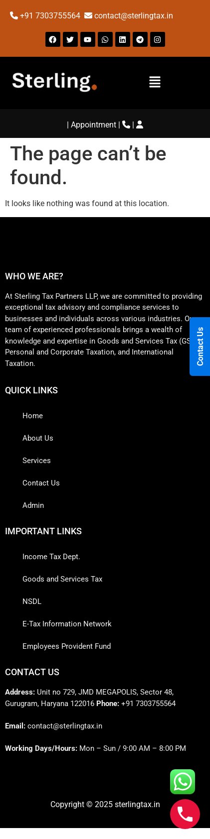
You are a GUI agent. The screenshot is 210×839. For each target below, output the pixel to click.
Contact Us (41, 483)
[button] (155, 83)
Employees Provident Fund (66, 646)
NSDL (31, 601)
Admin (33, 505)
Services (36, 460)
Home (32, 415)
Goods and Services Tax (62, 579)
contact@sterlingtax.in (133, 15)
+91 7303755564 (51, 15)
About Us (37, 438)
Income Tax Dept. (51, 556)
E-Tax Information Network (67, 623)
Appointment (93, 124)
